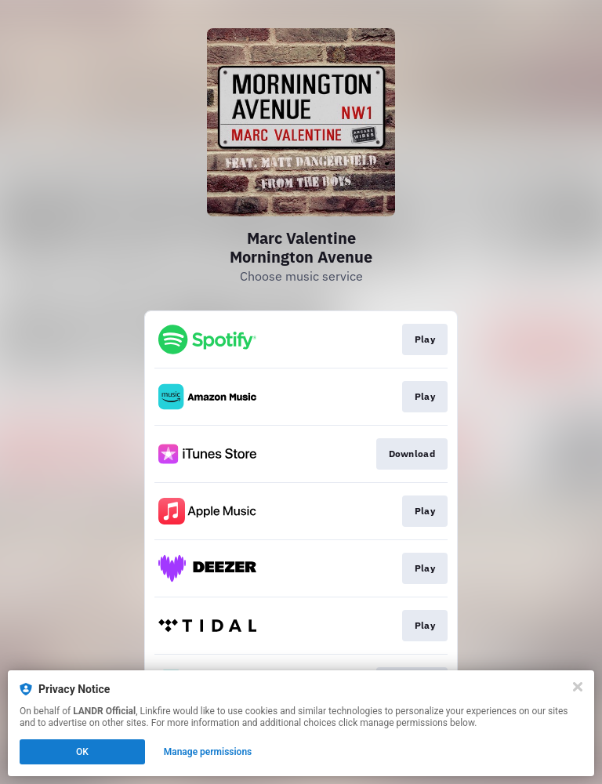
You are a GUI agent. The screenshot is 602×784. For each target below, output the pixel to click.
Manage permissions (208, 751)
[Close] (577, 686)
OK (82, 751)
